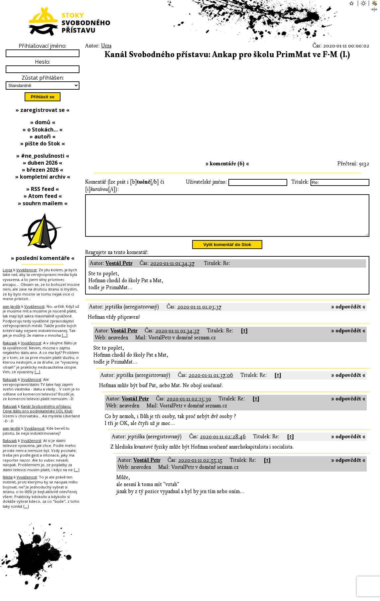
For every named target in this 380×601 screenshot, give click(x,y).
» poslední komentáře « (42, 258)
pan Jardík (11, 306)
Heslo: (42, 61)
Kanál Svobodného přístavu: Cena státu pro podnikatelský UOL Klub (37, 409)
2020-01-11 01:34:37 (172, 271)
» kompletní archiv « (42, 176)
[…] (64, 335)
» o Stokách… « (43, 129)
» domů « (42, 122)
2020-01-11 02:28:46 (223, 445)
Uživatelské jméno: (206, 182)
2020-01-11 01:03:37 (199, 315)
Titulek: (300, 182)
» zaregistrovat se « (42, 110)
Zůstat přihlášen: (43, 77)
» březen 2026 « (42, 169)
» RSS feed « (42, 189)
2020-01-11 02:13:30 (189, 407)
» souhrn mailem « (42, 203)
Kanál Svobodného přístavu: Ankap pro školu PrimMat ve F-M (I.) (227, 54)
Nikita (8, 476)
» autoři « (43, 136)
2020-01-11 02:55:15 (200, 468)
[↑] (244, 338)
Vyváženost (26, 269)
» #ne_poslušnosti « (42, 155)
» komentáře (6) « (227, 163)
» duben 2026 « (42, 162)
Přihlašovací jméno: (42, 45)
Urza (106, 46)
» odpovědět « (348, 314)
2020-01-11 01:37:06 (211, 383)
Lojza (7, 269)
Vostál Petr (119, 271)
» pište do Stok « (42, 143)
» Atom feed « (43, 196)
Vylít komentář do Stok (227, 252)
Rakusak (10, 342)
